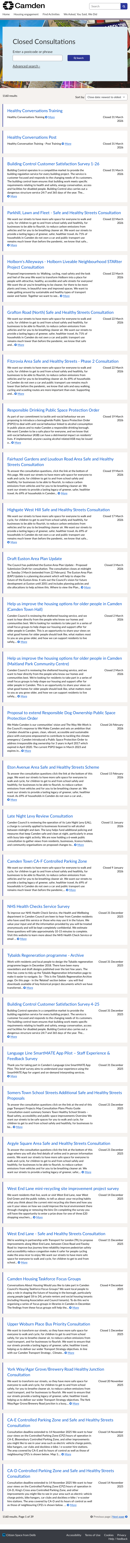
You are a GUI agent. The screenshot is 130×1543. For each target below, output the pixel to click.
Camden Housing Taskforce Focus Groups (44, 1278)
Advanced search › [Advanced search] (26, 66)
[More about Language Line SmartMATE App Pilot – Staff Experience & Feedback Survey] (12, 1076)
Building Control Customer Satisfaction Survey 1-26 (53, 163)
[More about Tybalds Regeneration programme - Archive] (28, 987)
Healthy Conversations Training (34, 110)
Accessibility (73, 1535)
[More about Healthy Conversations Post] (66, 143)
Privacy (121, 1535)
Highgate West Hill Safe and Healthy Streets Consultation (58, 509)
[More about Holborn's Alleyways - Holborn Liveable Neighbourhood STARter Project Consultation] (65, 295)
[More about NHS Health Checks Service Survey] (22, 938)
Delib (32, 1535)
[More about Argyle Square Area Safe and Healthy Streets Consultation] (86, 1172)
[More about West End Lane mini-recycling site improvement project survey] (38, 1217)
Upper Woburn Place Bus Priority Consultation (48, 1323)
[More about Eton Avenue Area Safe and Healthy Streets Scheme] (12, 799)
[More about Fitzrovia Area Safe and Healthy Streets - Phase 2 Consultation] (19, 393)
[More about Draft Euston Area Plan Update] (86, 587)
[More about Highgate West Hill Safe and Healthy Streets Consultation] (12, 542)
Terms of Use (92, 1535)
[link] (100, 1516)
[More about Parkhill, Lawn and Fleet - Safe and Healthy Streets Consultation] (12, 245)
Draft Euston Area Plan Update (34, 558)
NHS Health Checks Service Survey (38, 906)
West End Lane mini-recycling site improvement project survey (63, 1188)
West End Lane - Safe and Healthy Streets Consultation (56, 1233)
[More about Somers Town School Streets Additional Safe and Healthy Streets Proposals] (18, 1126)
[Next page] (119, 1516)
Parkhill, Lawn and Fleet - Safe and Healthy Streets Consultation (64, 212)
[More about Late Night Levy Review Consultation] (79, 844)
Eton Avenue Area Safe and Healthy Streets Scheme (53, 767)
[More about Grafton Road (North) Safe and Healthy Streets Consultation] (19, 344)
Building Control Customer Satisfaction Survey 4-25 (53, 1004)
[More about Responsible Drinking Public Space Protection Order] (16, 442)
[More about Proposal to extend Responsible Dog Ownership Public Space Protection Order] (26, 750)
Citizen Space (14, 1535)
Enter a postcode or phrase (33, 52)
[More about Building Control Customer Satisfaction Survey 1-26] (12, 196)
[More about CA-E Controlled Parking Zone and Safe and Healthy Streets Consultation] (66, 1454)
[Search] (124, 6)
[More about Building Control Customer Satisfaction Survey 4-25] (12, 1036)
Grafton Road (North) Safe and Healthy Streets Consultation (60, 312)
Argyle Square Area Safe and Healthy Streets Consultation (58, 1143)
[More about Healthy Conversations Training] (50, 117)
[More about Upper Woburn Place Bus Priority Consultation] (69, 1352)
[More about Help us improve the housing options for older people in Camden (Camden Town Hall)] (22, 641)
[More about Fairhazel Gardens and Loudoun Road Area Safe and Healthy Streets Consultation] (62, 493)
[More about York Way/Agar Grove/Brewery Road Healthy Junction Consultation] (74, 1403)
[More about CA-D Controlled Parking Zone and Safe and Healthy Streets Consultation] (72, 1504)
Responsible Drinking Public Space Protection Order (53, 409)
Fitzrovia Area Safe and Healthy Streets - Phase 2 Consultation (62, 361)
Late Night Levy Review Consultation (40, 815)
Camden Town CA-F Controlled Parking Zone (47, 861)
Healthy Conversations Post (32, 137)
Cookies (109, 1535)
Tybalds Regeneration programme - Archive (45, 955)
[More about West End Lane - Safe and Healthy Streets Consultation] (22, 1262)
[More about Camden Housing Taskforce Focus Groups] (74, 1307)
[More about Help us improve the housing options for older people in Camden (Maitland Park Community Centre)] (22, 696)
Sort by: (80, 97)
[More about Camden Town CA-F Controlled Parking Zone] (71, 889)
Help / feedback (118, 1538)
